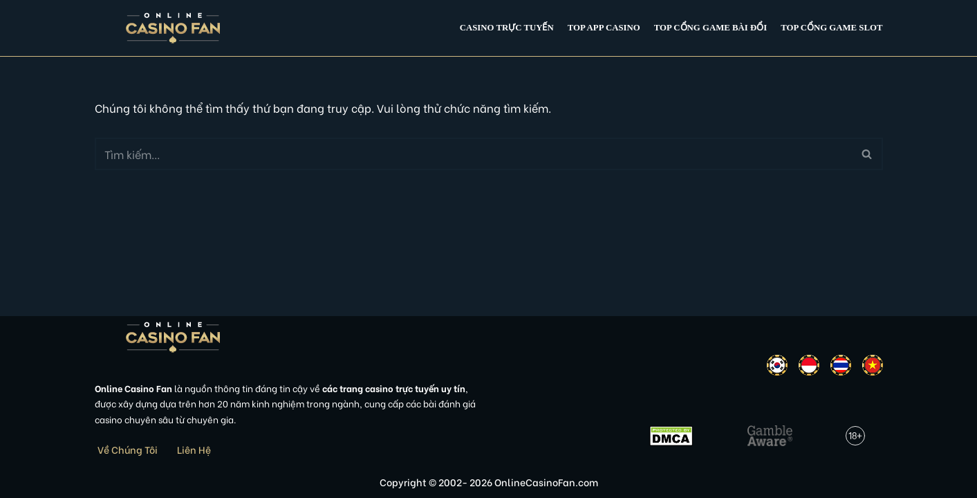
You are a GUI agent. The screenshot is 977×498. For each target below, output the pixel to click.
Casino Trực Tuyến (507, 28)
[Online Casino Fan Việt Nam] (173, 28)
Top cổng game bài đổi (710, 28)
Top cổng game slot (831, 28)
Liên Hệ (194, 449)
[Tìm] (473, 154)
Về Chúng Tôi (127, 449)
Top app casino (604, 28)
